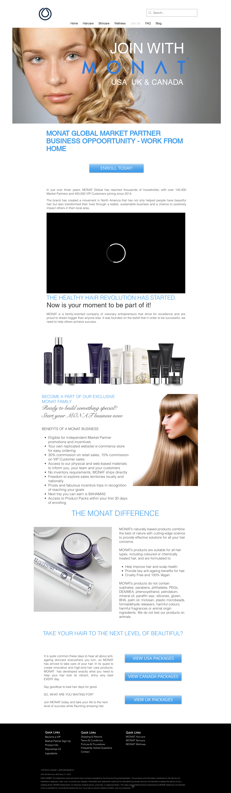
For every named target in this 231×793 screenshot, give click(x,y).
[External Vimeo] (116, 253)
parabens (143, 587)
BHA (122, 600)
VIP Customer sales (69, 459)
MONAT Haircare (135, 736)
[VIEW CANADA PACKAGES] (153, 676)
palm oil (133, 600)
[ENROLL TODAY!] (116, 168)
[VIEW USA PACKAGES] (153, 658)
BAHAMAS (96, 494)
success (90, 322)
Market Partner (99, 437)
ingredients (127, 612)
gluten (175, 596)
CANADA (167, 82)
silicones (162, 596)
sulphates (126, 587)
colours (174, 604)
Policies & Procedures (93, 744)
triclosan (147, 600)
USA (120, 82)
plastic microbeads (170, 600)
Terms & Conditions (92, 740)
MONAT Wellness (136, 744)
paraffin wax (145, 596)
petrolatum (169, 591)
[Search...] (171, 12)
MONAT (57, 133)
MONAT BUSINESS (83, 429)
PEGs (173, 587)
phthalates (159, 587)
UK (136, 82)
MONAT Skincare (135, 740)
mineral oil (126, 596)
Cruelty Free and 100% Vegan (147, 575)
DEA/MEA (126, 591)
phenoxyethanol (147, 591)
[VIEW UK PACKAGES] (153, 700)
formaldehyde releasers (136, 604)
